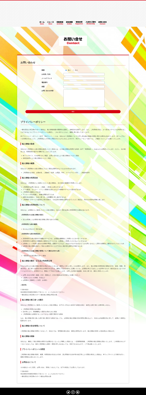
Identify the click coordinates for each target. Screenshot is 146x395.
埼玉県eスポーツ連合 (73, 6)
